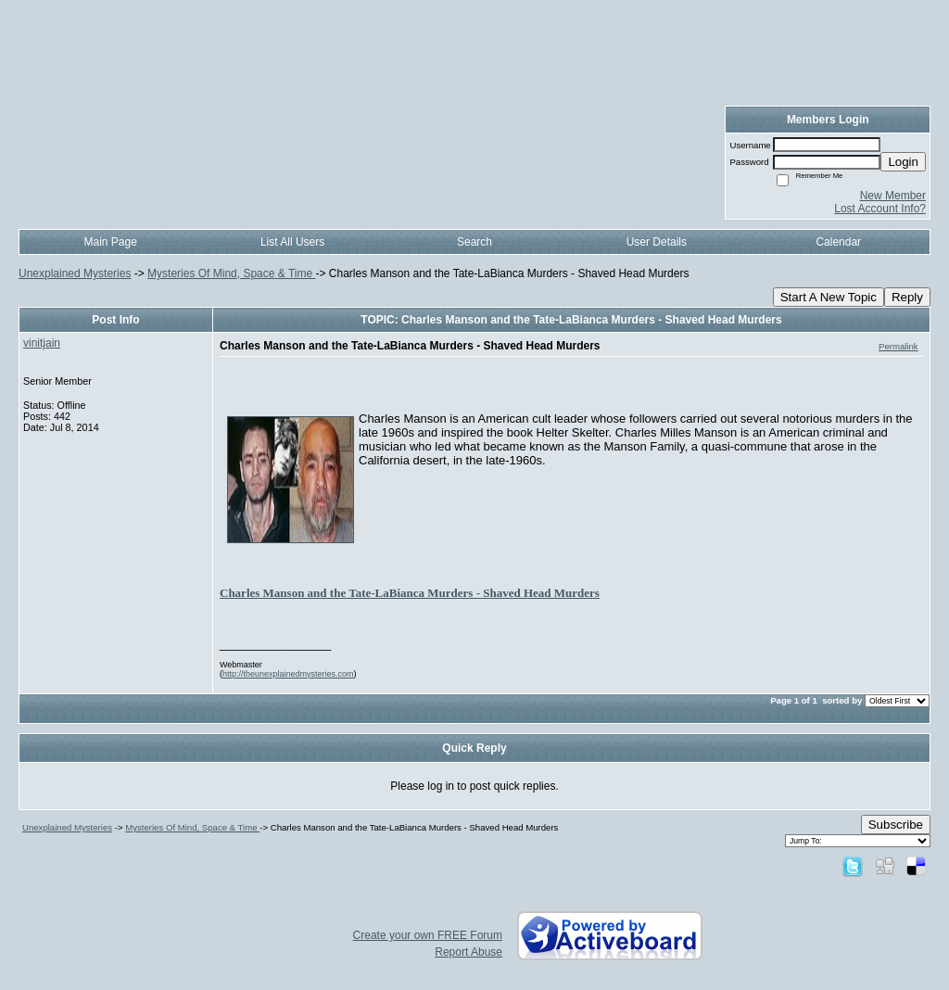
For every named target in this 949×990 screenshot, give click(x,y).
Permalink (898, 346)
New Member (893, 195)
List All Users (292, 241)
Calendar (838, 241)
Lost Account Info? (880, 208)
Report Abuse (468, 952)
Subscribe (895, 824)
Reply (907, 297)
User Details (656, 241)
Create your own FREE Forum (427, 935)
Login (903, 162)
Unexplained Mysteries (75, 273)
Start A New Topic (828, 297)
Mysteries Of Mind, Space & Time (231, 273)
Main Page (110, 241)
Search (474, 241)
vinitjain (41, 342)
